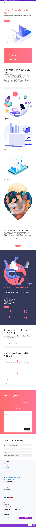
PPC (8, 465)
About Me (6, 306)
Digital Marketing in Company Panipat (14, 477)
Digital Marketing (6, 463)
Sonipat (7, 479)
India (4, 479)
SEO (4, 464)
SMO (6, 464)
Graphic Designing (6, 472)
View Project (6, 371)
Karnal (10, 479)
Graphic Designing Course (8, 491)
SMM (6, 465)
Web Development (6, 467)
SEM (4, 465)
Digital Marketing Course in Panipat (13, 482)
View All (18, 245)
